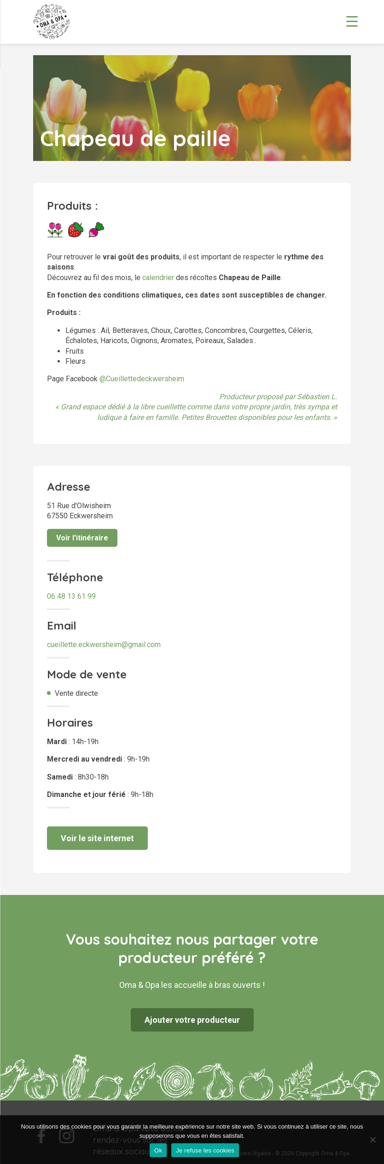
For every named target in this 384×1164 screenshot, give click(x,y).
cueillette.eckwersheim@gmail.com (104, 644)
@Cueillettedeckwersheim (141, 378)
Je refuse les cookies (205, 1150)
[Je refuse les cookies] (372, 1139)
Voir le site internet (97, 838)
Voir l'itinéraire (82, 537)
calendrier (158, 277)
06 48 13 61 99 (71, 596)
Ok (158, 1150)
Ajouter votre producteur (192, 1020)
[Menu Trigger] (352, 21)
